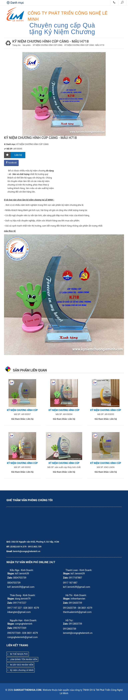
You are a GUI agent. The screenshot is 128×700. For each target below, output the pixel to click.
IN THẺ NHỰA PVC (18, 654)
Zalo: (10, 577)
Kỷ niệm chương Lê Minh (21, 670)
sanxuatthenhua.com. (28, 690)
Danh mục (15, 2)
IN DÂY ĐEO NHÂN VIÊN (20, 664)
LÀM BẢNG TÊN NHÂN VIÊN (22, 659)
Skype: (10, 573)
